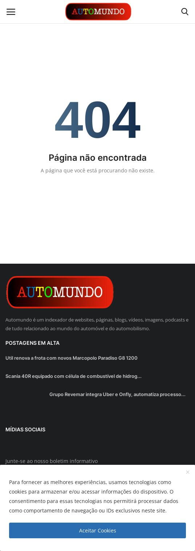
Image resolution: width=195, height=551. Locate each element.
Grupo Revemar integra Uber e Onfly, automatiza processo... (117, 394)
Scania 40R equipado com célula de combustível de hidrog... (73, 376)
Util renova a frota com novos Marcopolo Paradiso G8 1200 (71, 358)
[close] (187, 472)
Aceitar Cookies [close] (97, 530)
